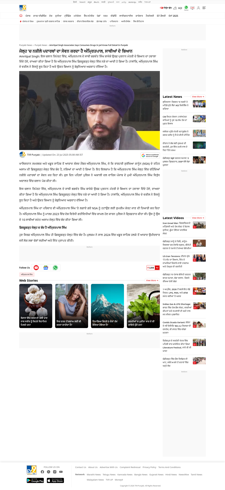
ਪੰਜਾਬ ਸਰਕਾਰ (68, 21)
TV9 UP (109, 479)
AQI (180, 8)
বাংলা (117, 2)
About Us (93, 467)
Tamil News (196, 474)
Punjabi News (25, 45)
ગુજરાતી (111, 2)
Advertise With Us (109, 467)
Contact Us (80, 467)
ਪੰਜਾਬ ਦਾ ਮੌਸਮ (28, 21)
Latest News (172, 96)
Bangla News (140, 474)
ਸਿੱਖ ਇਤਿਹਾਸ (138, 21)
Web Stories (28, 280)
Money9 (119, 479)
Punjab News (41, 45)
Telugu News (109, 474)
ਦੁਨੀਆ (58, 15)
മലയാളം (132, 2)
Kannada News (124, 474)
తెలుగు (96, 2)
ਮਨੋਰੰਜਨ (77, 15)
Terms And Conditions (169, 467)
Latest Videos (173, 218)
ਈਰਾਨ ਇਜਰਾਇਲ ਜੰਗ (85, 21)
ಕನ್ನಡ (90, 2)
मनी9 (140, 2)
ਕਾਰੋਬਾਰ (139, 15)
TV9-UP (147, 2)
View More (152, 280)
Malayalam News (95, 479)
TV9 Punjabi (33, 154)
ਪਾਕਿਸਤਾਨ (114, 21)
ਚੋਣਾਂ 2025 (173, 15)
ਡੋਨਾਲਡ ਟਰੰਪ (102, 21)
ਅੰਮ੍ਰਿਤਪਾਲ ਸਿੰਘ (27, 274)
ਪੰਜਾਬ (27, 15)
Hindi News (171, 474)
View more (198, 96)
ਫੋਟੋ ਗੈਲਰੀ (161, 15)
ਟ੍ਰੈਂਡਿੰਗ (67, 15)
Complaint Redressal (130, 467)
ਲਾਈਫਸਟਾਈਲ (126, 15)
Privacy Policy (149, 467)
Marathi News (94, 474)
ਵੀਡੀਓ (114, 15)
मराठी (103, 2)
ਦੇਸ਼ (50, 15)
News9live (184, 474)
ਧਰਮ (105, 15)
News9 (82, 2)
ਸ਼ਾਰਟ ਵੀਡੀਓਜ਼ (39, 15)
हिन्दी (75, 2)
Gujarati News (156, 474)
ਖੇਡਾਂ (98, 15)
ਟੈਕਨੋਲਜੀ (150, 15)
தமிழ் (124, 2)
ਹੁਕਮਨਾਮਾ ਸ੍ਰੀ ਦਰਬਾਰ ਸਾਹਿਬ (48, 21)
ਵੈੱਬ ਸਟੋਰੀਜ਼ (89, 15)
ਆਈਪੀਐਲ (125, 21)
